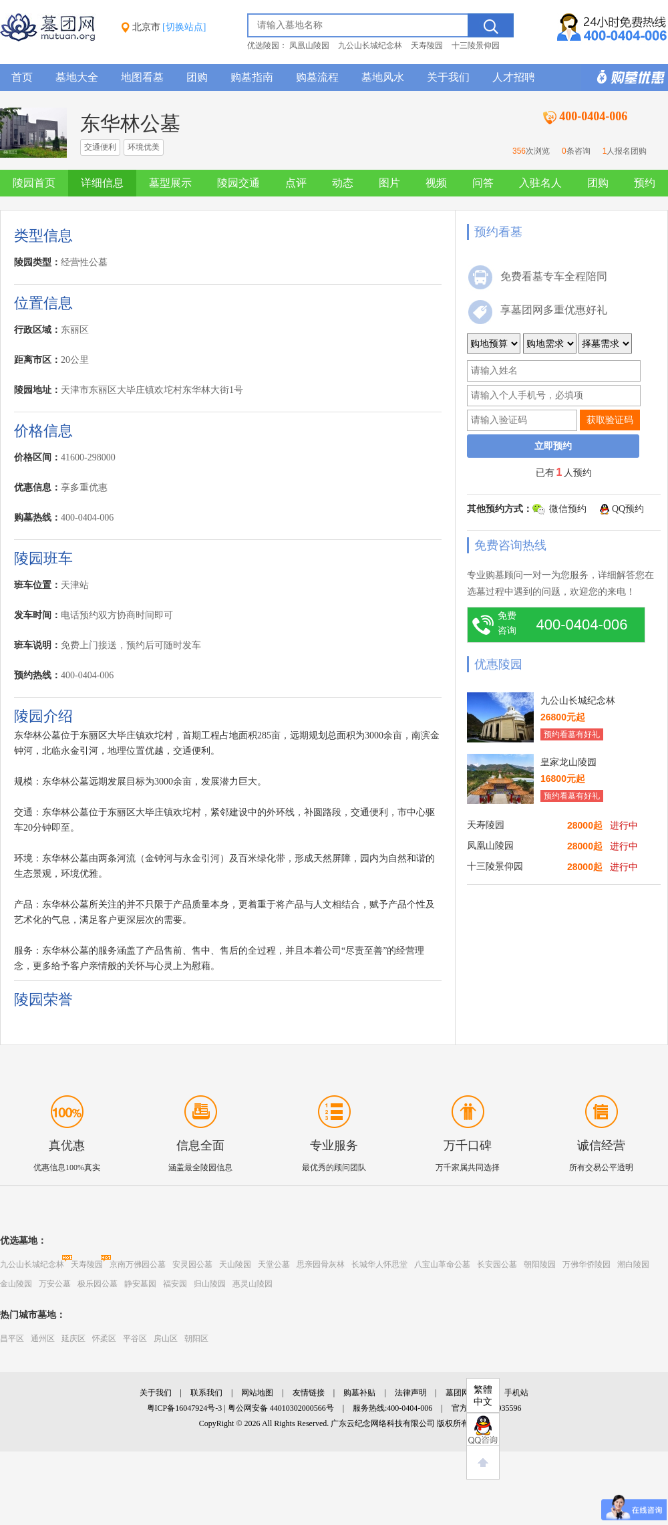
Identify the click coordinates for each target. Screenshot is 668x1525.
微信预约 (568, 509)
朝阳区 (196, 1338)
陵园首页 (34, 182)
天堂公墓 (274, 1264)
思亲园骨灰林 (321, 1264)
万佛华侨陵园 (586, 1264)
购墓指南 (251, 77)
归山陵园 (210, 1283)
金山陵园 (16, 1283)
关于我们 (448, 77)
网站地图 (257, 1392)
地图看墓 (142, 77)
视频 (436, 182)
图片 (389, 182)
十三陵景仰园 (476, 45)
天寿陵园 (427, 45)
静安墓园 (140, 1283)
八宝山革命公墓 (442, 1264)
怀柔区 (104, 1338)
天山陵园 (235, 1264)
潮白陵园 (633, 1264)
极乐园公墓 (97, 1283)
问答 (483, 182)
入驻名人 (540, 182)
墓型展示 (170, 182)
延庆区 (73, 1338)
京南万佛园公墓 (138, 1264)
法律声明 (411, 1392)
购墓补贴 (359, 1392)
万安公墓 (55, 1283)
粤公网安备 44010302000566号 (281, 1408)
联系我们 (206, 1392)
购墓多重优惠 (624, 77)
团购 (197, 77)
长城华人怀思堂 (379, 1264)
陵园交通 (238, 182)
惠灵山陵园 (252, 1283)
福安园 (175, 1283)
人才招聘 (513, 77)
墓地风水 (382, 77)
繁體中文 (483, 1396)
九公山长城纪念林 (370, 45)
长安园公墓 (497, 1264)
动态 (342, 182)
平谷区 (135, 1338)
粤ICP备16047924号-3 (184, 1408)
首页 (22, 77)
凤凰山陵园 (309, 45)
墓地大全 (76, 77)
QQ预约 (628, 509)
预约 (644, 182)
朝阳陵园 (540, 1264)
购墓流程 (317, 77)
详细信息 (102, 182)
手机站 (516, 1392)
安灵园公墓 (192, 1264)
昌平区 (12, 1338)
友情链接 (309, 1392)
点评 (296, 182)
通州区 (43, 1338)
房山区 (166, 1338)
